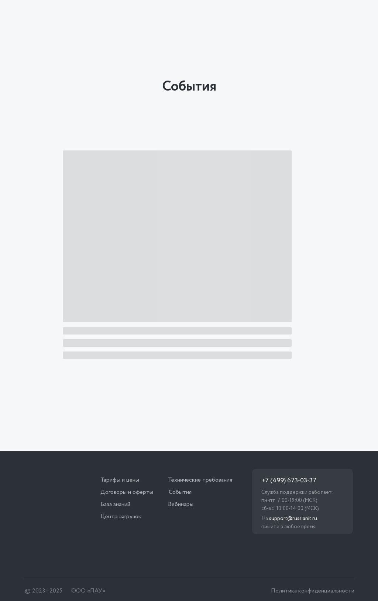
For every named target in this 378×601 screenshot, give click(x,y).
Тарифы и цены (119, 480)
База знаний (115, 504)
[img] (68, 15)
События (180, 492)
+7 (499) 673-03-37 (288, 480)
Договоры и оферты (126, 492)
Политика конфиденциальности (312, 591)
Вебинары (180, 504)
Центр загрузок (120, 516)
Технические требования (200, 480)
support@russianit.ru (293, 518)
